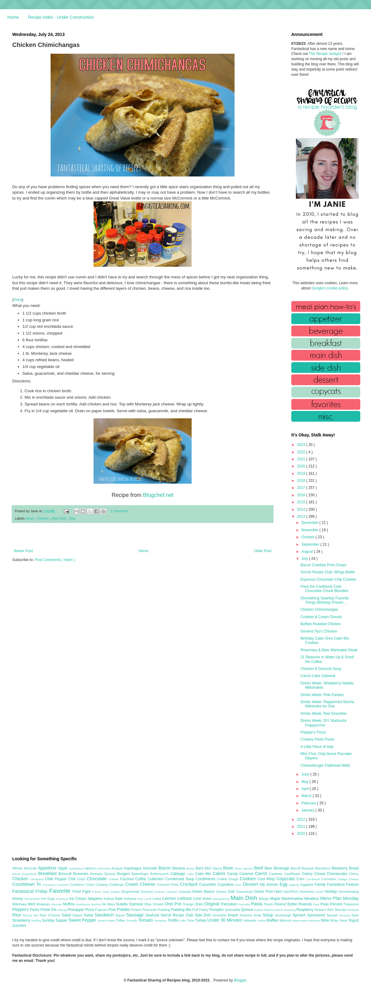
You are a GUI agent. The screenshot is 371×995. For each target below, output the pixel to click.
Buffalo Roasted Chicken (320, 624)
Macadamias (222, 898)
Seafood (153, 915)
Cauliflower (293, 874)
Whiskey (315, 920)
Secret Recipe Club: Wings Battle (327, 572)
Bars (200, 868)
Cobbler (114, 879)
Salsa (89, 915)
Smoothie (220, 915)
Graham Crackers (166, 891)
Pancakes (229, 904)
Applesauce (77, 868)
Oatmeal (136, 904)
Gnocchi (147, 891)
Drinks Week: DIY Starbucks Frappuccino (323, 722)
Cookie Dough (228, 879)
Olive (148, 904)
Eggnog (294, 884)
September (310, 544)
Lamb (148, 898)
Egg (284, 884)
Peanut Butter (286, 904)
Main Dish (59, 518)
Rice (72, 518)
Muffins (69, 904)
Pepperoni (351, 904)
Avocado (151, 868)
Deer (239, 884)
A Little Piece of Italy (317, 747)
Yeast (343, 920)
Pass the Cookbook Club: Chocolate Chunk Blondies (324, 588)
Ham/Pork (291, 891)
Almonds (31, 868)
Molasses (44, 904)
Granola (185, 891)
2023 (301, 445)
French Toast (101, 891)
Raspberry (305, 910)
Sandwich (104, 914)
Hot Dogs (48, 898)
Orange (188, 904)
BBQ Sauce (214, 868)
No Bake (109, 904)
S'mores (55, 915)
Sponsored (317, 915)
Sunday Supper (55, 920)
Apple (63, 868)
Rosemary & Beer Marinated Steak (328, 650)
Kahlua (109, 898)
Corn (301, 879)
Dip (263, 884)
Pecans (337, 904)
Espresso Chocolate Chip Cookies (328, 579)
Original (212, 903)
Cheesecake (338, 874)
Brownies (81, 874)
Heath (320, 891)
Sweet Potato (107, 920)
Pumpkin (217, 910)
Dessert (251, 884)
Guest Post (264, 891)
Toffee (121, 920)
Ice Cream (78, 898)
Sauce (120, 915)
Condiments (206, 879)
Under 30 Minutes (225, 920)
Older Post (262, 551)
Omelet (159, 904)
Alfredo (18, 868)
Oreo (199, 904)
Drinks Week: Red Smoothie (323, 713)
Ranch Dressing (285, 910)
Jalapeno (95, 898)
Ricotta (28, 915)
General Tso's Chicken (318, 631)
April (305, 789)
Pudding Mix (181, 910)
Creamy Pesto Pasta (317, 739)
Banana (179, 868)
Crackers (63, 884)
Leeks (157, 898)
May (305, 782)
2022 (301, 452)
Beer (269, 868)
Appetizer (48, 867)
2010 (301, 833)
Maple (275, 898)
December (310, 523)
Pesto (35, 910)
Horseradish (32, 898)
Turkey (201, 920)
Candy (233, 874)
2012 (301, 819)
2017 (301, 488)
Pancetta (244, 904)
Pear (316, 904)
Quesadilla (233, 910)
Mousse (57, 904)
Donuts (273, 884)
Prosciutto (150, 910)
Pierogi (63, 910)
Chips (82, 879)
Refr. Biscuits (337, 910)
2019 (301, 473)
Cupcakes (226, 884)
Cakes (220, 873)
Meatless (312, 898)
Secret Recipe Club (178, 915)
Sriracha (345, 915)
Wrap (334, 920)
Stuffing (36, 920)
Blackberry (323, 868)
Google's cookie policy (330, 288)
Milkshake (20, 904)
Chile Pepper (56, 879)
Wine (325, 920)
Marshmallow (292, 898)
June (305, 774)
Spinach (300, 915)
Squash (333, 915)
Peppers (21, 909)
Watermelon (300, 920)
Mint (32, 904)
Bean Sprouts (244, 868)
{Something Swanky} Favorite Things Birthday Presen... (324, 600)
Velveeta (250, 920)
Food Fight (82, 891)
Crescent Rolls (168, 884)
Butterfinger (141, 874)
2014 (301, 509)
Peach (269, 904)
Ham (278, 891)
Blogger (240, 980)
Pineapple (76, 910)
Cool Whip (266, 879)
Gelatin (115, 891)
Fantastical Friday (30, 891)
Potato (124, 909)
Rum (44, 915)
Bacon (165, 867)
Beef (259, 867)
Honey (18, 898)
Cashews (276, 874)
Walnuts (285, 920)
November (310, 530)
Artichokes (104, 868)
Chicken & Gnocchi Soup (320, 669)
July (305, 558)
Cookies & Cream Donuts (321, 617)
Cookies (249, 878)
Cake (191, 874)
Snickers (246, 915)
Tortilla (173, 920)
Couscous (49, 884)
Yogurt (353, 920)
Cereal (320, 874)
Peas (325, 904)
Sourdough (283, 915)
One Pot (173, 903)
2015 (301, 502)
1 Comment (119, 511)
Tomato (146, 920)
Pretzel (136, 910)
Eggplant (307, 884)
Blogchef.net (158, 495)
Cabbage (178, 874)
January (308, 810)
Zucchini (19, 925)
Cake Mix (203, 874)
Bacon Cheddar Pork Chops (323, 565)
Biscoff (296, 868)
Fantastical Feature (343, 884)
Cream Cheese (141, 884)
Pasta (257, 903)
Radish (259, 910)
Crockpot (189, 884)
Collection (156, 879)
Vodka (261, 920)
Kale (119, 898)
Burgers (124, 874)
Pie (54, 910)
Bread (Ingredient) (25, 874)
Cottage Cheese (348, 879)
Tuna (191, 920)
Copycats (286, 878)
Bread (354, 868)
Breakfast (48, 873)
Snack (233, 915)
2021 (301, 459)
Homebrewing (348, 891)
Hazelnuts (308, 891)
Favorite (60, 891)
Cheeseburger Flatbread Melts (325, 765)
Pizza (90, 910)
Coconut (127, 879)
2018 (301, 480)
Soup (269, 914)
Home (13, 17)
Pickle (45, 910)
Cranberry (78, 884)
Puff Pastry (200, 910)
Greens (222, 891)
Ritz (36, 915)
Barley (191, 868)
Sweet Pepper (83, 920)
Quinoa (247, 910)
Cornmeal (329, 879)
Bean (30, 518)
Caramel (247, 874)
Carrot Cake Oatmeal (317, 676)
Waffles (272, 920)
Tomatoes (161, 920)
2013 (301, 516)
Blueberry (340, 868)
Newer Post (23, 551)
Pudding (164, 910)
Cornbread (313, 879)
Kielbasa (130, 898)
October (308, 537)
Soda (258, 915)
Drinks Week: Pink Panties (322, 695)
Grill (232, 891)
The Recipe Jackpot (325, 54)
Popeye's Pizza (313, 732)
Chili (72, 879)
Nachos (96, 904)
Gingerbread (131, 891)
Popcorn (101, 910)
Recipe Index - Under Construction (61, 17)
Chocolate (97, 878)
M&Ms (207, 898)
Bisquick (308, 868)
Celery (308, 874)
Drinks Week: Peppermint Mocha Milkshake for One (327, 704)
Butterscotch (160, 874)
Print (17, 299)
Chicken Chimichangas (319, 609)
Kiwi (141, 898)
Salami (78, 915)
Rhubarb (353, 910)
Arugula (117, 868)
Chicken (43, 518)
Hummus (62, 898)
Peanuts (305, 904)
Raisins (269, 910)
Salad (66, 915)
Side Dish (203, 915)
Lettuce (185, 898)
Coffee (141, 879)
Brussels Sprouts (103, 874)
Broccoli (66, 874)
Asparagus (133, 868)
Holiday (331, 891)
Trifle (183, 920)
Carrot (262, 873)
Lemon (169, 898)
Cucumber (208, 884)
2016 (301, 495)
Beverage (281, 868)
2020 (301, 466)
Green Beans (204, 891)
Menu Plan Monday (339, 898)
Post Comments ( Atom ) (55, 560)
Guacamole (245, 891)
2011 (301, 826)
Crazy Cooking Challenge (105, 884)
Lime (197, 898)
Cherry (354, 874)
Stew (355, 915)
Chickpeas (37, 879)
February (309, 803)
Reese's (320, 910)
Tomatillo (132, 920)
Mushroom (83, 904)
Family (321, 884)
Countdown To (27, 884)
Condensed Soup (180, 879)
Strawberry (21, 920)
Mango (264, 898)
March (307, 796)
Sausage (135, 914)
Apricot (91, 868)
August (307, 551)
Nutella (122, 904)
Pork (112, 910)
